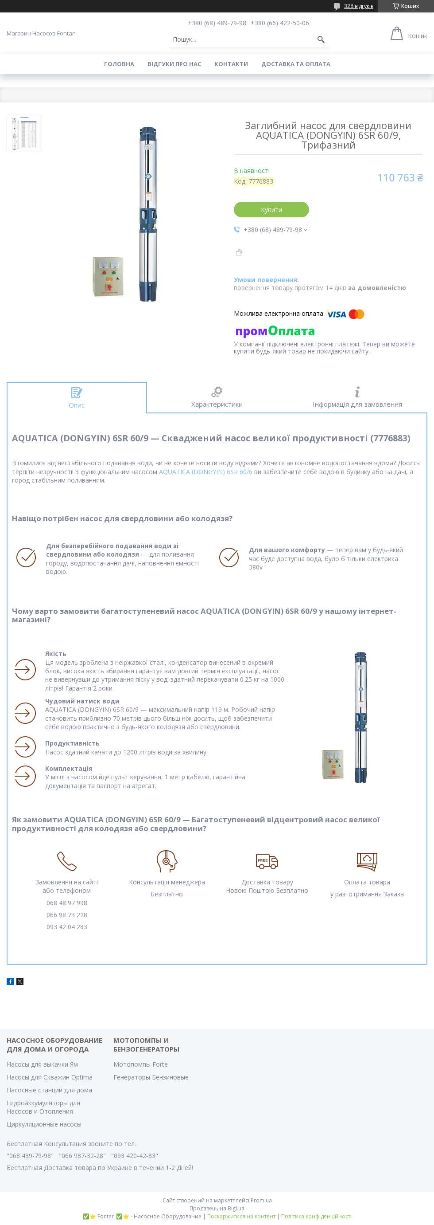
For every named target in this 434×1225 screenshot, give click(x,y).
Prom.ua (261, 1200)
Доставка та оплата (295, 64)
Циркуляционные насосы (44, 1124)
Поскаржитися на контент (241, 1216)
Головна (119, 64)
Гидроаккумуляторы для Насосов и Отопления (43, 1107)
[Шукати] (321, 39)
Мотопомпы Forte (140, 1064)
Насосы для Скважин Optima (50, 1077)
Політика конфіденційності (316, 1216)
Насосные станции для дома (49, 1090)
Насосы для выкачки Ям (42, 1064)
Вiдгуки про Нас (174, 64)
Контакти (231, 64)
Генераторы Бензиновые (151, 1077)
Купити (271, 209)
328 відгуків (358, 6)
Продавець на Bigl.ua (217, 1208)
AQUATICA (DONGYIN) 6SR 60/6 (205, 471)
